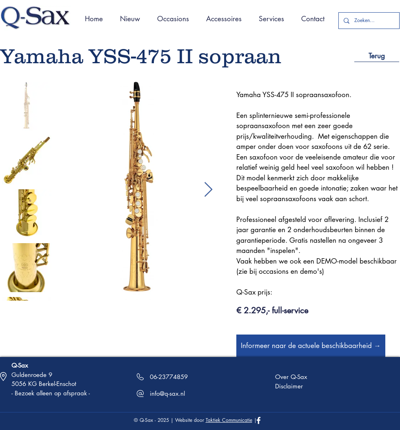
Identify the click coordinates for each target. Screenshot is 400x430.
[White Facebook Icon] (258, 420)
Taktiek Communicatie (229, 420)
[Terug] (376, 56)
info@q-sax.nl (167, 393)
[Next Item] (208, 190)
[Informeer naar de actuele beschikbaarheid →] (310, 346)
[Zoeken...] (368, 21)
